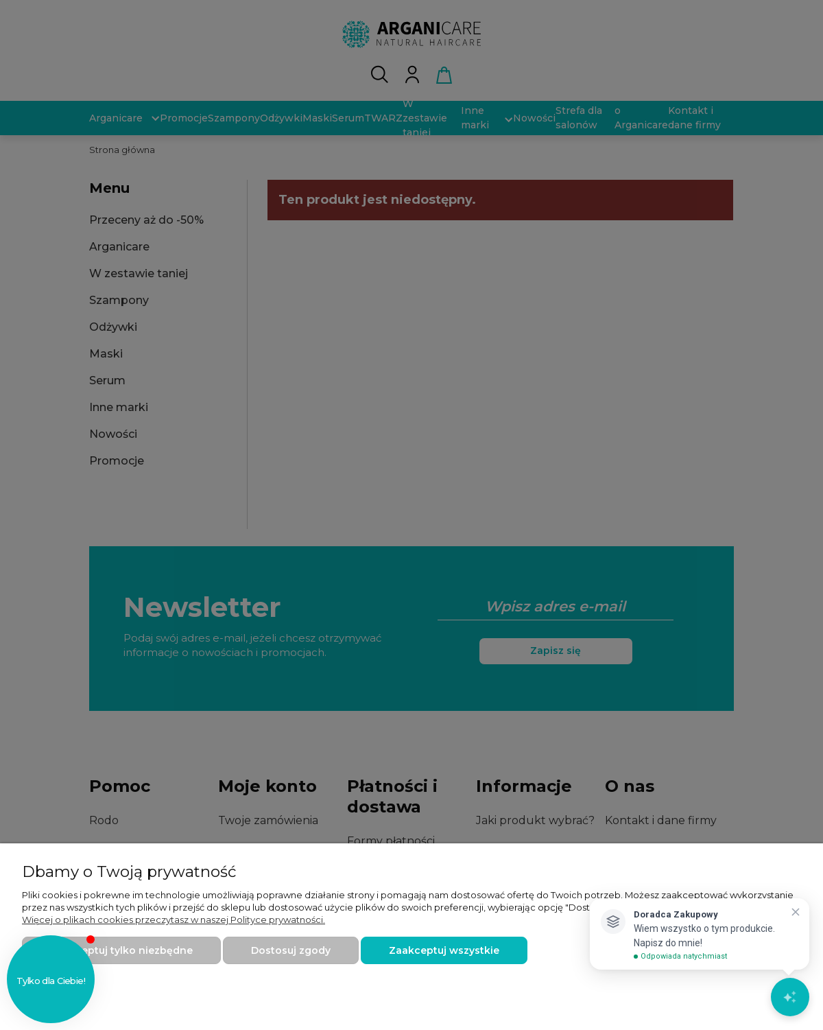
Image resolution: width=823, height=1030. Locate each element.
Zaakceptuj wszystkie (444, 950)
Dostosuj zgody (291, 950)
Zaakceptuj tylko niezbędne (121, 950)
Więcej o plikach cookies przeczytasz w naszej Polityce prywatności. (173, 919)
